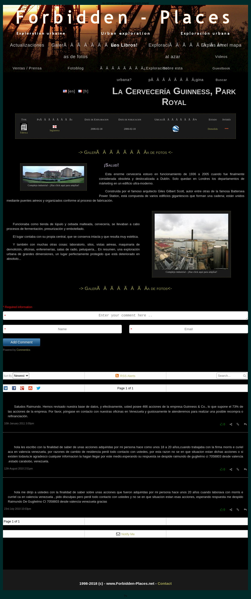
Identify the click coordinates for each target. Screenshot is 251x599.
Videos (221, 57)
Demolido (213, 129)
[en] (69, 91)
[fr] (83, 91)
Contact (165, 583)
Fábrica (24, 131)
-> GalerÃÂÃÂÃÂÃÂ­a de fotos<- (125, 288)
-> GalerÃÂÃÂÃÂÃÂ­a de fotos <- (125, 152)
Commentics (23, 350)
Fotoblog (76, 68)
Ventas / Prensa (27, 68)
